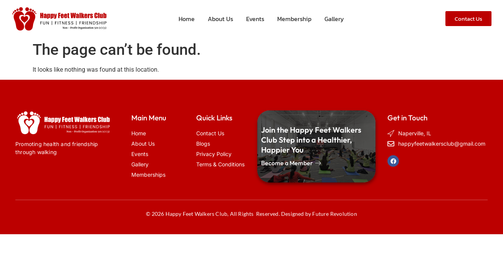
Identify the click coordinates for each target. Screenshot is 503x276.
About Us (220, 18)
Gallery (334, 18)
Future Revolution (334, 213)
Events (255, 18)
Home (187, 18)
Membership (294, 18)
